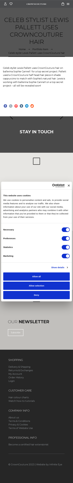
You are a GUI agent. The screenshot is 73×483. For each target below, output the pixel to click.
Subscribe (15, 332)
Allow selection (36, 285)
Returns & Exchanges (20, 370)
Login (11, 381)
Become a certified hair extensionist (28, 444)
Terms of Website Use (20, 428)
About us (13, 417)
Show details (57, 267)
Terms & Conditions (19, 421)
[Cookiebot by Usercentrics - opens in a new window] (52, 186)
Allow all (36, 276)
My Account (15, 374)
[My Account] (5, 4)
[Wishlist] (11, 4)
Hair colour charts (18, 397)
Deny (36, 295)
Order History (16, 377)
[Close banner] (69, 186)
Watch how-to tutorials (21, 401)
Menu (68, 4)
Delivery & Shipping (19, 367)
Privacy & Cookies (18, 424)
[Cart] (63, 4)
